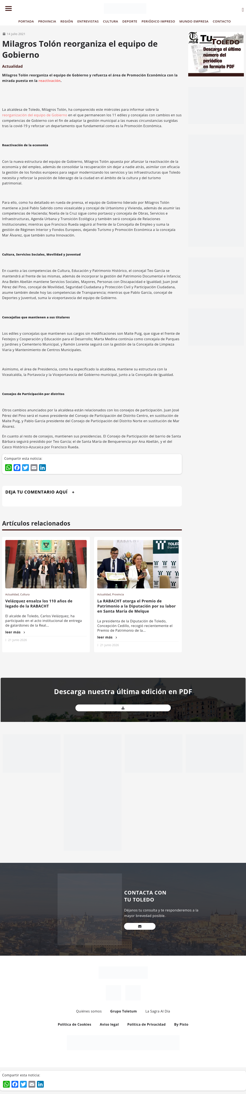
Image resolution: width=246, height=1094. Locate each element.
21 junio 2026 (17, 640)
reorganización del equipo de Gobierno (34, 115)
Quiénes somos (89, 1011)
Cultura (25, 594)
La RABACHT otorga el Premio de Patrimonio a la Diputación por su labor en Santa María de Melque (136, 606)
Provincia (118, 594)
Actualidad (12, 66)
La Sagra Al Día (157, 1011)
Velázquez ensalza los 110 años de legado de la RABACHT (38, 603)
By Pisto (181, 1024)
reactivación (50, 80)
